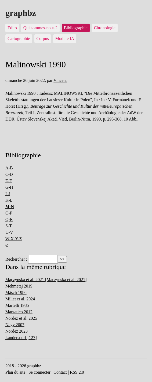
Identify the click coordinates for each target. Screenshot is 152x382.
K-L (9, 200)
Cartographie (19, 38)
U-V (9, 232)
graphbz (20, 13)
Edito (12, 28)
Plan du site (15, 372)
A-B (9, 168)
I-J (7, 193)
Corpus (43, 38)
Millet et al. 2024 (20, 299)
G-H (9, 187)
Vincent (60, 80)
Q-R (9, 219)
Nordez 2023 (16, 331)
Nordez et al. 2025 (21, 318)
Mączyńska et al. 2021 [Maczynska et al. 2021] (46, 279)
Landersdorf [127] (21, 337)
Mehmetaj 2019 (18, 286)
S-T (8, 226)
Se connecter (39, 372)
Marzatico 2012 (18, 312)
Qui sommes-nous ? (40, 28)
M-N (9, 206)
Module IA (64, 38)
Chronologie (104, 28)
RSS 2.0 (77, 372)
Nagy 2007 (14, 324)
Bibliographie (76, 28)
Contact (60, 372)
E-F (8, 181)
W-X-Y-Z (13, 239)
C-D (9, 174)
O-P (8, 213)
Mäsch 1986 (16, 292)
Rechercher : (16, 259)
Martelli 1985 (17, 305)
